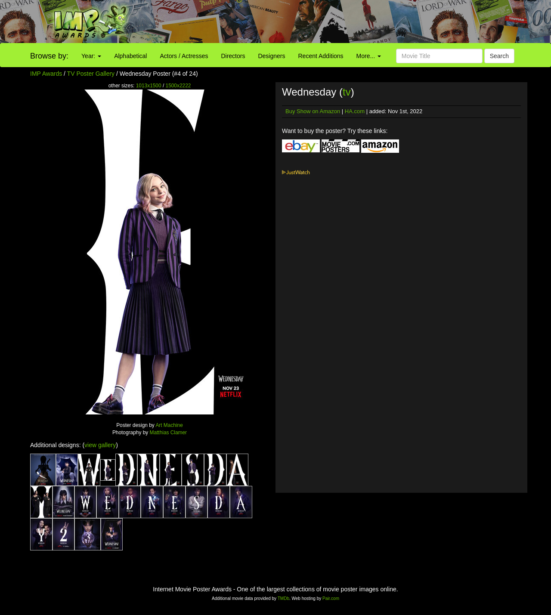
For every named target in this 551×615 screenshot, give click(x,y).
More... (368, 56)
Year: (91, 56)
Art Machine (169, 425)
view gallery (100, 445)
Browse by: (49, 56)
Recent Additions (321, 56)
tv (347, 92)
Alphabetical (130, 56)
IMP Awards (46, 73)
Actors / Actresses (184, 56)
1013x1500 (148, 86)
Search (499, 56)
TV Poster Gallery (91, 73)
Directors (233, 56)
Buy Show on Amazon (312, 111)
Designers (271, 56)
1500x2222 (178, 86)
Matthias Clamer (168, 433)
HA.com (355, 111)
